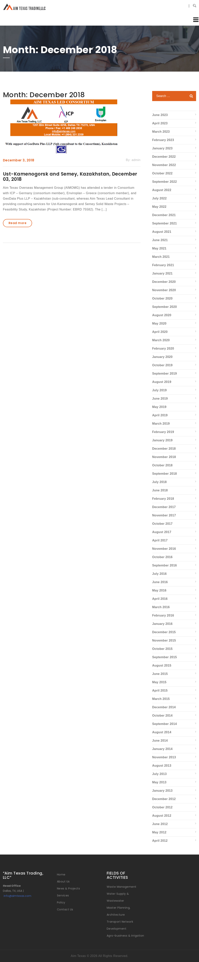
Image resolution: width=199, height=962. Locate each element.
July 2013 (159, 774)
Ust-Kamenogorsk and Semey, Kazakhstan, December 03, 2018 (70, 176)
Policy (61, 902)
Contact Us (65, 909)
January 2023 (162, 148)
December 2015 (164, 632)
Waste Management (121, 887)
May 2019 (159, 407)
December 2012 (164, 799)
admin (136, 160)
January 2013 (162, 790)
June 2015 (160, 673)
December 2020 (164, 281)
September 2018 (164, 473)
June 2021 (160, 240)
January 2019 (162, 440)
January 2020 (162, 356)
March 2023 (161, 131)
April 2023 (160, 123)
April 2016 (160, 598)
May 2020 (159, 323)
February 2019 (163, 432)
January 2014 (162, 749)
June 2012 (160, 824)
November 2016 (164, 548)
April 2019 (160, 415)
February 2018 (163, 498)
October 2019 (162, 365)
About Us (63, 881)
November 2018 (164, 457)
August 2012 (161, 815)
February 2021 (163, 265)
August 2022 (161, 190)
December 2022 (164, 156)
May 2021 (159, 248)
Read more (17, 223)
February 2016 (163, 615)
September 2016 (164, 565)
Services (63, 895)
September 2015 (164, 657)
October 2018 (162, 465)
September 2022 (164, 181)
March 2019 (161, 423)
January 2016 (162, 623)
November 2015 (164, 640)
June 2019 (160, 398)
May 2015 (159, 682)
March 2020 (161, 340)
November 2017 (164, 515)
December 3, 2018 (18, 160)
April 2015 (160, 690)
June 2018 (160, 490)
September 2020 (164, 306)
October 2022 (162, 173)
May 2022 (159, 206)
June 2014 (160, 740)
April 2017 (160, 540)
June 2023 (160, 115)
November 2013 (164, 757)
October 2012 (162, 807)
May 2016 (159, 590)
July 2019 (159, 390)
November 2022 (164, 165)
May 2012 (159, 832)
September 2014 (164, 724)
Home (61, 874)
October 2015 (162, 648)
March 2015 (161, 699)
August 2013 (161, 765)
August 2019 (161, 382)
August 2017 (161, 532)
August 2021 (161, 231)
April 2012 (160, 840)
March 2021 (161, 256)
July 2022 (159, 198)
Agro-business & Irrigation (125, 936)
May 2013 (159, 782)
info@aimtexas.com (17, 896)
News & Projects (68, 888)
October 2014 (162, 715)
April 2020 (160, 331)
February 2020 (163, 348)
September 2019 (164, 373)
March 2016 (161, 607)
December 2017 (164, 507)
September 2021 (164, 223)
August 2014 (161, 732)
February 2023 (163, 140)
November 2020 (164, 290)
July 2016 (159, 573)
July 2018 (159, 482)
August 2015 (161, 665)
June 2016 (160, 582)
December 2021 (164, 215)
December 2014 (164, 707)
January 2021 (162, 273)
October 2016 (162, 557)
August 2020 (161, 315)
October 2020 (162, 298)
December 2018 (164, 448)
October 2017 (162, 523)
